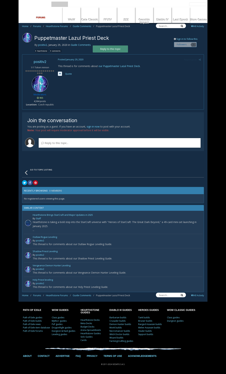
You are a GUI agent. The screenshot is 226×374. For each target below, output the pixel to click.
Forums (38, 26)
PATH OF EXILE (32, 310)
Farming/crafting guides (121, 341)
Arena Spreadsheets (91, 330)
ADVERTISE (62, 356)
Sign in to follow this (187, 38)
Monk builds (115, 327)
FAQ (78, 356)
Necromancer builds (119, 330)
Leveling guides (59, 334)
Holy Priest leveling (43, 280)
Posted (70, 59)
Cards (84, 340)
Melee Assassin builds (149, 327)
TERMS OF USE (112, 356)
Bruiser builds (145, 320)
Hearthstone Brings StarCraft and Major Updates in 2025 (63, 215)
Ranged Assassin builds (150, 324)
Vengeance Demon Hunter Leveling (51, 265)
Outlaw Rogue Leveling (45, 237)
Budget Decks (87, 326)
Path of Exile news (32, 324)
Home (26, 26)
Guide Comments (83, 26)
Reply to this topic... (54, 143)
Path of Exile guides (32, 317)
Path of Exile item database (36, 327)
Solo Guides (87, 336)
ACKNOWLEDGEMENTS (142, 356)
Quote (68, 73)
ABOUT (27, 356)
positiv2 (42, 45)
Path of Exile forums (33, 330)
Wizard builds (116, 337)
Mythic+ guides (59, 320)
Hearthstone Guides (91, 333)
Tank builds (144, 317)
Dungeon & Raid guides (63, 330)
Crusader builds (117, 320)
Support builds (145, 334)
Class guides (58, 317)
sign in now (93, 126)
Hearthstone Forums (58, 26)
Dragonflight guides (62, 327)
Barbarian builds (117, 317)
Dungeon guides (175, 320)
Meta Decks (86, 323)
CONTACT (44, 356)
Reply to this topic (110, 49)
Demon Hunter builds (120, 324)
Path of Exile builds (32, 320)
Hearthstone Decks (90, 319)
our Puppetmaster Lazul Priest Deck (118, 66)
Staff (38, 218)
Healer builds (145, 330)
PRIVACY (92, 356)
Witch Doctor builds (119, 334)
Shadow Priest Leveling (45, 251)
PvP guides (57, 324)
